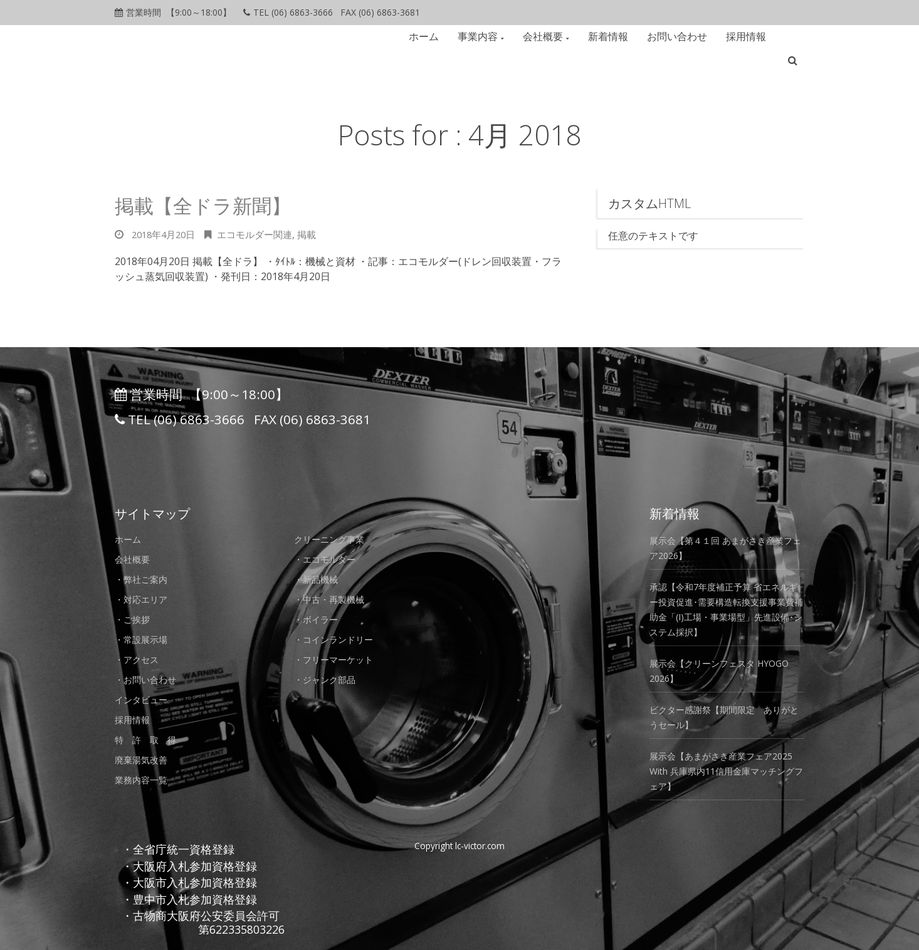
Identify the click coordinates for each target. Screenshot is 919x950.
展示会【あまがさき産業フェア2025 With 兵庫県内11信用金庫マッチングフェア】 (725, 771)
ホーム (427, 36)
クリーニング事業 (334, 539)
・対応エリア (145, 599)
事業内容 (481, 36)
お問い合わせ (681, 36)
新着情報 (612, 36)
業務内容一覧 (145, 779)
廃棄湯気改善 (145, 759)
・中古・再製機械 (334, 599)
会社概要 (547, 36)
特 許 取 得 (150, 739)
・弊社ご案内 (145, 579)
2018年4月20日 (166, 234)
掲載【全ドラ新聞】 (217, 204)
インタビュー (145, 699)
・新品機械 (319, 579)
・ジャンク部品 (329, 679)
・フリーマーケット (339, 659)
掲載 (318, 234)
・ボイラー (319, 619)
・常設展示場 (145, 639)
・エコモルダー (329, 559)
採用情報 (750, 36)
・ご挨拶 (135, 619)
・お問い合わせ (150, 679)
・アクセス (140, 659)
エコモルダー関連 (263, 234)
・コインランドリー (339, 639)
